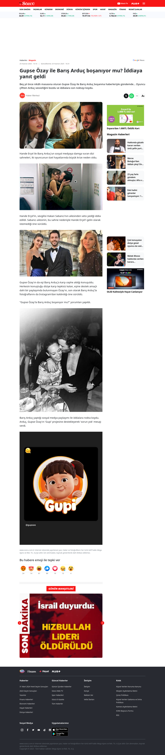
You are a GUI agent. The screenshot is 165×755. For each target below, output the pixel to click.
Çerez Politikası (122, 695)
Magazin (32, 60)
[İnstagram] (22, 730)
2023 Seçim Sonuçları (28, 691)
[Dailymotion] (44, 730)
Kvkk (118, 680)
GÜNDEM (49, 9)
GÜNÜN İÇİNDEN (82, 9)
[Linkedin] (49, 730)
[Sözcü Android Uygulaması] (60, 733)
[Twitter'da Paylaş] (126, 95)
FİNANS (122, 9)
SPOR (95, 9)
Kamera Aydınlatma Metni (126, 706)
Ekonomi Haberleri (27, 703)
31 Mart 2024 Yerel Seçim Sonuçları (34, 686)
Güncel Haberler (60, 680)
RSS (117, 715)
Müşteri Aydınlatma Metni (126, 691)
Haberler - (24, 60)
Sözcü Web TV (57, 691)
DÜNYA (70, 9)
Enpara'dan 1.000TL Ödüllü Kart (123, 128)
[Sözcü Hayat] (44, 671)
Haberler (24, 680)
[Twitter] (33, 730)
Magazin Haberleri (118, 134)
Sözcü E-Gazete (58, 699)
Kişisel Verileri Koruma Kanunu (128, 686)
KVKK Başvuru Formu (124, 711)
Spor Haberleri (58, 695)
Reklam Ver (88, 695)
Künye (86, 691)
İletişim (88, 680)
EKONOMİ (59, 9)
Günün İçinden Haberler (61, 686)
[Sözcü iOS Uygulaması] (60, 729)
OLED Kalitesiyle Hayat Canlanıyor (125, 291)
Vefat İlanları (89, 699)
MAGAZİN (112, 9)
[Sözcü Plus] (56, 671)
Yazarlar (23, 695)
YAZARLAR (37, 9)
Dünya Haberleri (26, 712)
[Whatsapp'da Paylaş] (131, 95)
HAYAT (103, 9)
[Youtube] (38, 730)
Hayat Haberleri (26, 708)
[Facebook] (27, 730)
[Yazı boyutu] (142, 95)
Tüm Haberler (57, 703)
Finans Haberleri (26, 699)
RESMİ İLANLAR (135, 9)
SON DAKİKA (25, 9)
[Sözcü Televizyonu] (22, 671)
